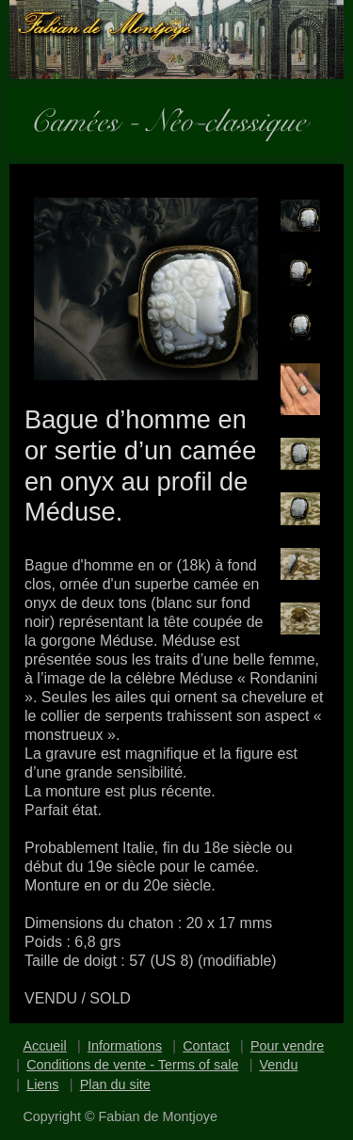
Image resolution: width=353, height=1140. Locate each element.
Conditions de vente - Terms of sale (132, 1064)
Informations (125, 1045)
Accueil (44, 1045)
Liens (42, 1084)
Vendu (279, 1064)
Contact (206, 1045)
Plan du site (115, 1084)
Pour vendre (287, 1045)
